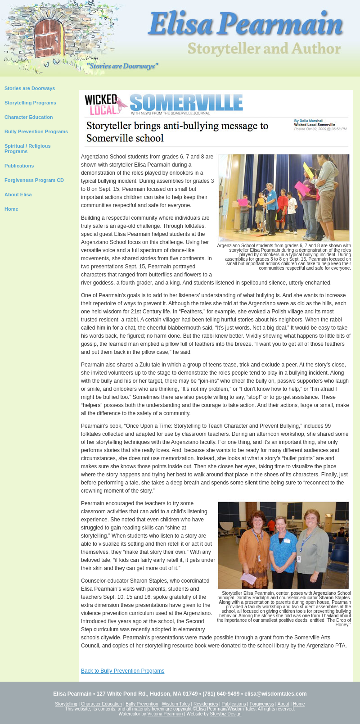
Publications (19, 165)
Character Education (28, 117)
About (283, 703)
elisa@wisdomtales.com (275, 694)
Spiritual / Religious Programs (27, 148)
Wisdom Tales (176, 703)
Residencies (206, 703)
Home (11, 209)
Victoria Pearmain (165, 713)
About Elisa (18, 194)
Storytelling (66, 703)
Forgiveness (262, 703)
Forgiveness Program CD (34, 180)
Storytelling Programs (30, 102)
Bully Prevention (142, 703)
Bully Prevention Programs (36, 131)
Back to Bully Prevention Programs (122, 671)
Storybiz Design (226, 713)
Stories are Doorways (29, 88)
